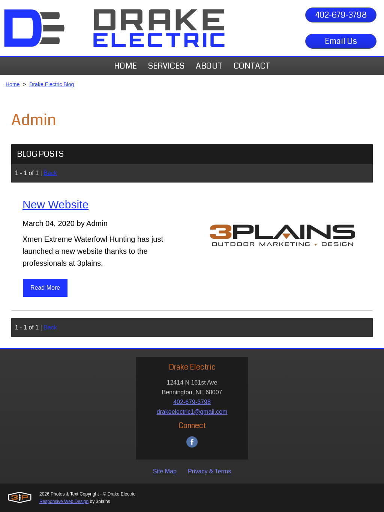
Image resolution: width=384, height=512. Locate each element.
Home (13, 84)
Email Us (341, 41)
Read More (45, 287)
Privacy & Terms (209, 471)
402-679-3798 (341, 15)
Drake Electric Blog (51, 84)
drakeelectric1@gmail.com (192, 412)
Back (50, 173)
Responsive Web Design (63, 501)
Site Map (165, 471)
